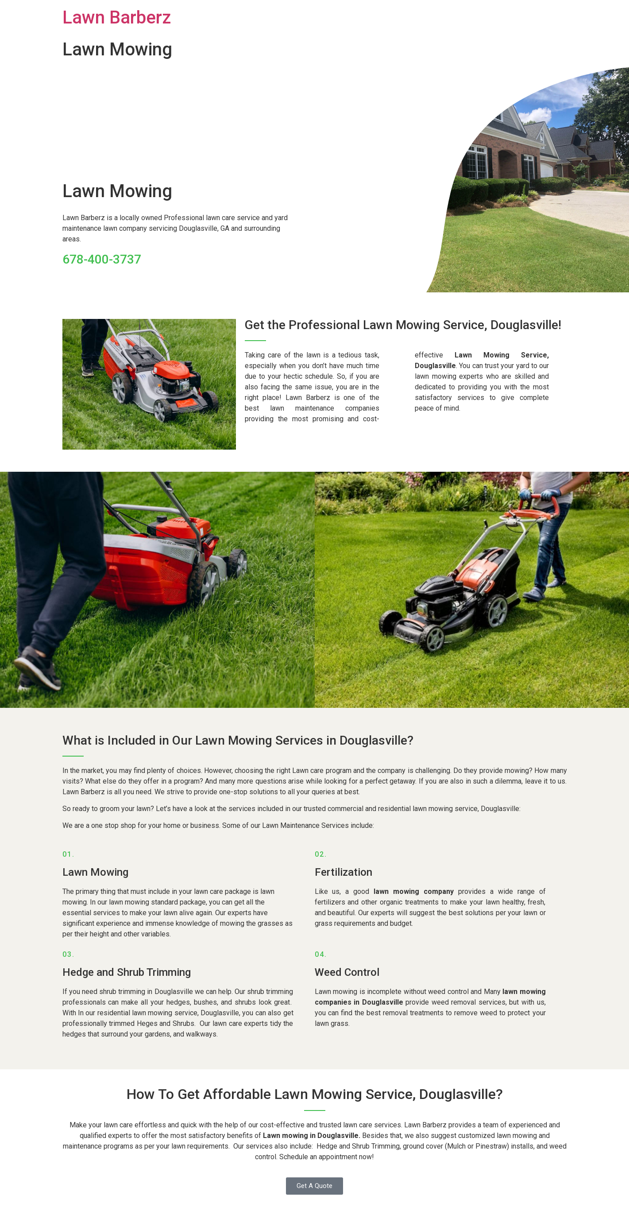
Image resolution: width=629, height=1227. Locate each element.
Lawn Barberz (116, 17)
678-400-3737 (101, 259)
